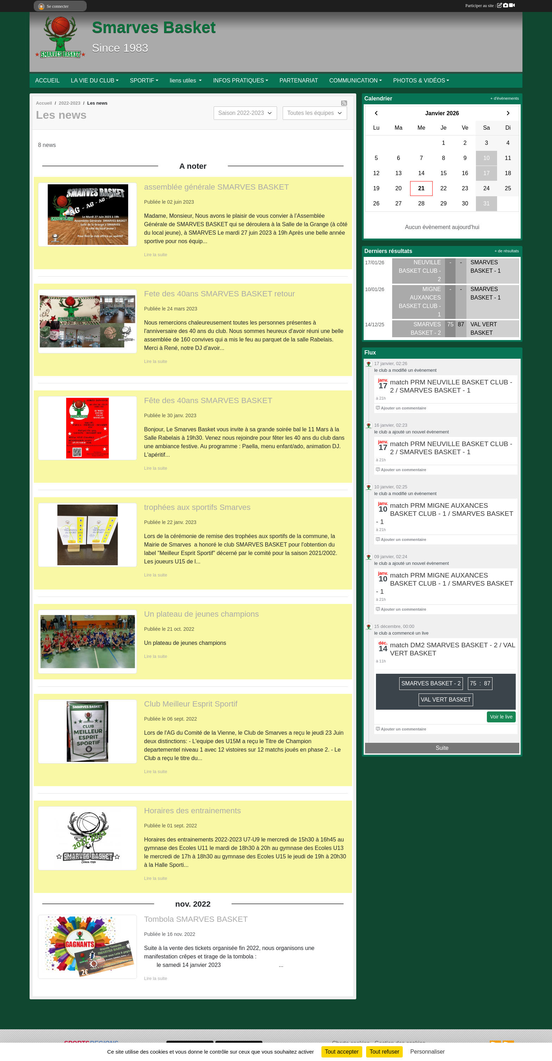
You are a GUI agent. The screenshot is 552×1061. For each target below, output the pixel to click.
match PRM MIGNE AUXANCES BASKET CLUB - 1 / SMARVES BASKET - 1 (444, 513)
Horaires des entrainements (192, 810)
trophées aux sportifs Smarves (197, 507)
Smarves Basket (154, 27)
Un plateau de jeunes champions (201, 614)
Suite (442, 748)
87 (461, 324)
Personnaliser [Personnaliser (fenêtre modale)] (427, 1052)
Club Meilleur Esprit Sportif (190, 703)
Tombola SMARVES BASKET (196, 919)
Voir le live (501, 717)
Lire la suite (155, 254)
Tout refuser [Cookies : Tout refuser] (384, 1052)
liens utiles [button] (183, 81)
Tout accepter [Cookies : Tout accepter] (342, 1052)
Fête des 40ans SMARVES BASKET (208, 400)
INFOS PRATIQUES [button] (238, 81)
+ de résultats (507, 251)
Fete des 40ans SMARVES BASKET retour (219, 293)
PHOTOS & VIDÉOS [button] (419, 81)
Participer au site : (490, 5)
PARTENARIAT (299, 81)
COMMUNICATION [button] (353, 81)
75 (450, 324)
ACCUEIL (47, 81)
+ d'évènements (504, 98)
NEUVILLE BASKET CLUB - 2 (420, 270)
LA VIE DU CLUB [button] (92, 81)
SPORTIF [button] (142, 81)
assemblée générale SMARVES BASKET (216, 187)
